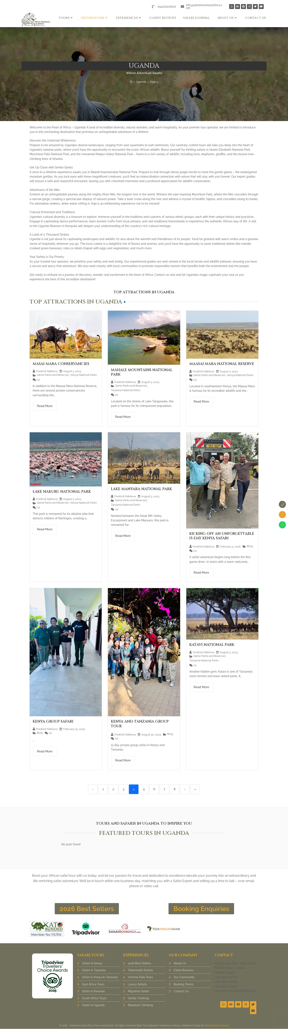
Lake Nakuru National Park (62, 491)
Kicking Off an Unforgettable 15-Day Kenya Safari (221, 536)
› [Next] (184, 789)
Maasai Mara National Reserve (221, 363)
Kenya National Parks (83, 374)
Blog (250, 546)
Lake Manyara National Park (141, 489)
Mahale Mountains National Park (141, 372)
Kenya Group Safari (53, 721)
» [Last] (195, 789)
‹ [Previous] (92, 789)
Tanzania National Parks (125, 390)
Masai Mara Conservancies (61, 363)
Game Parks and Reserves (53, 374)
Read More (44, 406)
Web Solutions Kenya (216, 1025)
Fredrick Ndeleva (47, 371)
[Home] (131, 81)
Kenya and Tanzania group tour (140, 724)
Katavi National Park (211, 644)
